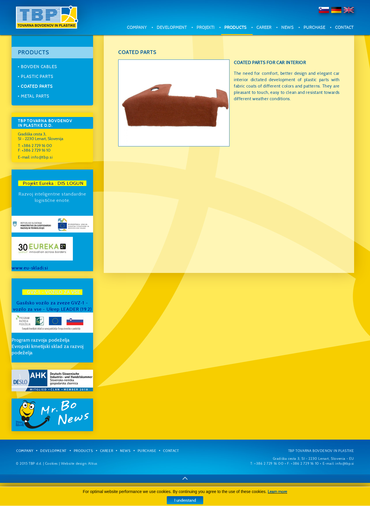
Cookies (51, 463)
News (287, 27)
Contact (344, 27)
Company (137, 27)
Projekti (205, 27)
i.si (45, 268)
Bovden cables (39, 66)
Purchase (314, 27)
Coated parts (37, 86)
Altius (92, 463)
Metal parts (35, 96)
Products (235, 27)
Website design (73, 463)
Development (172, 27)
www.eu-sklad (27, 268)
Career (263, 27)
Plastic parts (37, 76)
